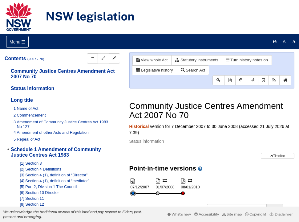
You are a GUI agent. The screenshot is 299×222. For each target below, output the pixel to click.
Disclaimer (281, 214)
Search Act (193, 70)
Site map (232, 214)
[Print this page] (274, 41)
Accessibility (206, 214)
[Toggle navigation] (17, 42)
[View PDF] (230, 80)
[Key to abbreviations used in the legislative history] (218, 80)
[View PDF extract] (241, 80)
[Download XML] (252, 80)
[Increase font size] (294, 41)
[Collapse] (114, 58)
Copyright (255, 214)
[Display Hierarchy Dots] (92, 58)
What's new (179, 214)
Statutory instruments (196, 60)
